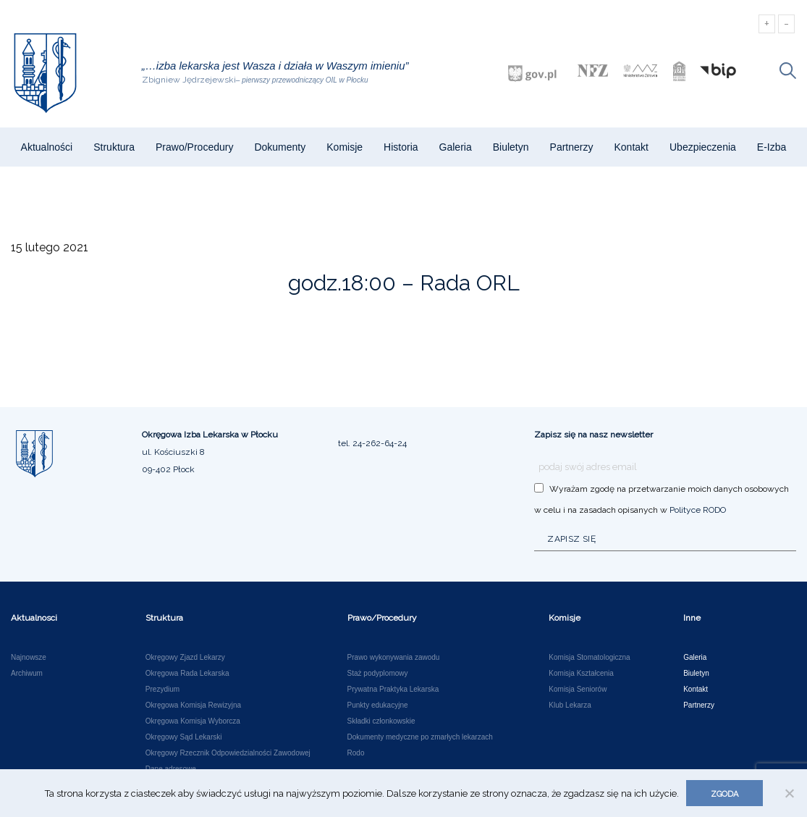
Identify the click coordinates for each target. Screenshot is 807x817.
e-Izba (771, 147)
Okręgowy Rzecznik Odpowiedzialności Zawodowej (227, 753)
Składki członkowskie (381, 721)
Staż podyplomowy (377, 673)
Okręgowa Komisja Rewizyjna (193, 705)
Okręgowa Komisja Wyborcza (192, 721)
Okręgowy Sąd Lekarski (183, 737)
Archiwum (27, 673)
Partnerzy (571, 147)
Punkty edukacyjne (377, 705)
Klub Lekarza (570, 705)
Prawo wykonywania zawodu (393, 657)
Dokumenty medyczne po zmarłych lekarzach (420, 737)
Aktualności (47, 147)
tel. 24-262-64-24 (372, 443)
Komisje (344, 147)
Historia (401, 147)
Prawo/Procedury (194, 147)
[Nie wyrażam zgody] (789, 793)
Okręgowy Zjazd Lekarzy (185, 657)
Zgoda (724, 794)
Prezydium (162, 689)
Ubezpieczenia (702, 147)
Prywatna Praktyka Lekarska (393, 689)
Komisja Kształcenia (581, 673)
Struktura (114, 147)
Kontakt (631, 147)
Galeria (455, 147)
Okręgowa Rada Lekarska (187, 673)
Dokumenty (279, 147)
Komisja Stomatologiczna (589, 657)
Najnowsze (28, 657)
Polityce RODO (697, 510)
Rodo (356, 753)
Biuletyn (511, 147)
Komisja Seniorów (578, 689)
